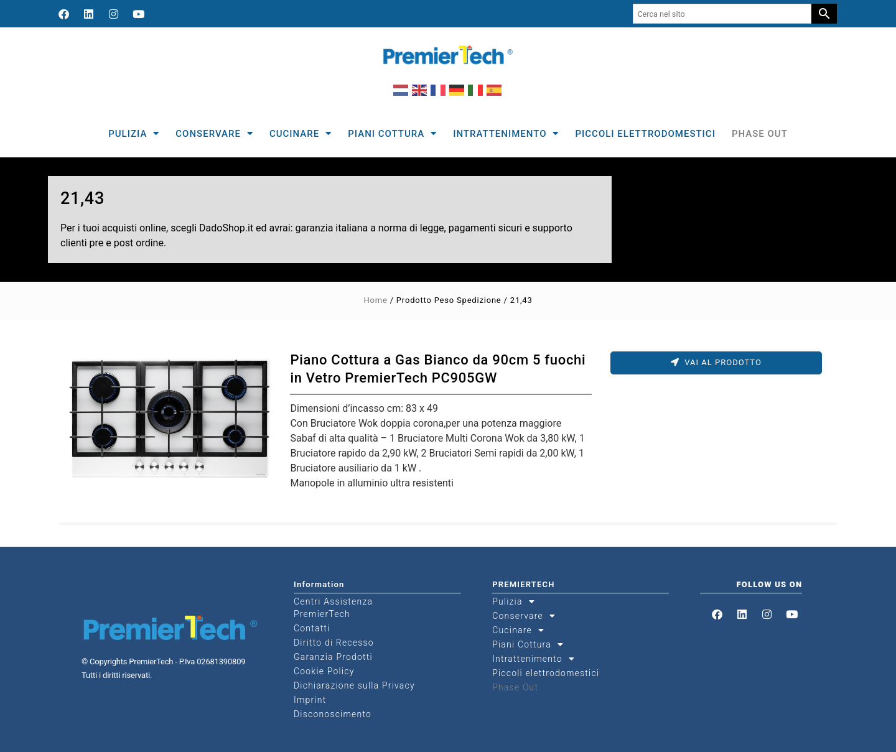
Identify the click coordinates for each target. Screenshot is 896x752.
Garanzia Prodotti (333, 657)
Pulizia (133, 133)
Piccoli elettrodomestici (645, 133)
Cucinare (300, 133)
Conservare (214, 133)
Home (375, 300)
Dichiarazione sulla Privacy (354, 685)
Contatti (312, 628)
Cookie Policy (324, 671)
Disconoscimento (332, 714)
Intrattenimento (506, 133)
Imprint (310, 700)
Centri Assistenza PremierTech (333, 607)
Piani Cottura (392, 133)
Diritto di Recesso (334, 643)
